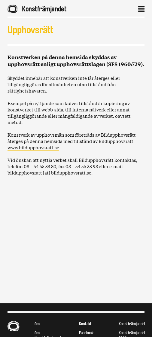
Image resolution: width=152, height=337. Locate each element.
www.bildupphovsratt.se (33, 147)
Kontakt (85, 323)
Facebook (86, 332)
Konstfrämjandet (132, 323)
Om (37, 323)
